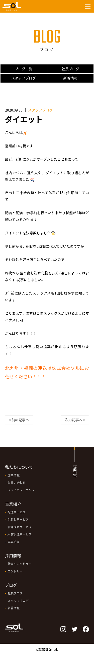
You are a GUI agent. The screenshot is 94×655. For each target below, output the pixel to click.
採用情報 (13, 556)
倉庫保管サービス (20, 527)
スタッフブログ (23, 78)
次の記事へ (75, 421)
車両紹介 (14, 541)
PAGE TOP (74, 471)
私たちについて (19, 467)
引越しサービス (18, 519)
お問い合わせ (17, 482)
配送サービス (17, 512)
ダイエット (24, 119)
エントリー (15, 571)
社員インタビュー (20, 563)
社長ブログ (70, 68)
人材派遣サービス (20, 534)
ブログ (11, 585)
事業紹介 (13, 504)
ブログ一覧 (23, 68)
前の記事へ (19, 421)
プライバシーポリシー (23, 490)
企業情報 (14, 475)
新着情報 (70, 78)
